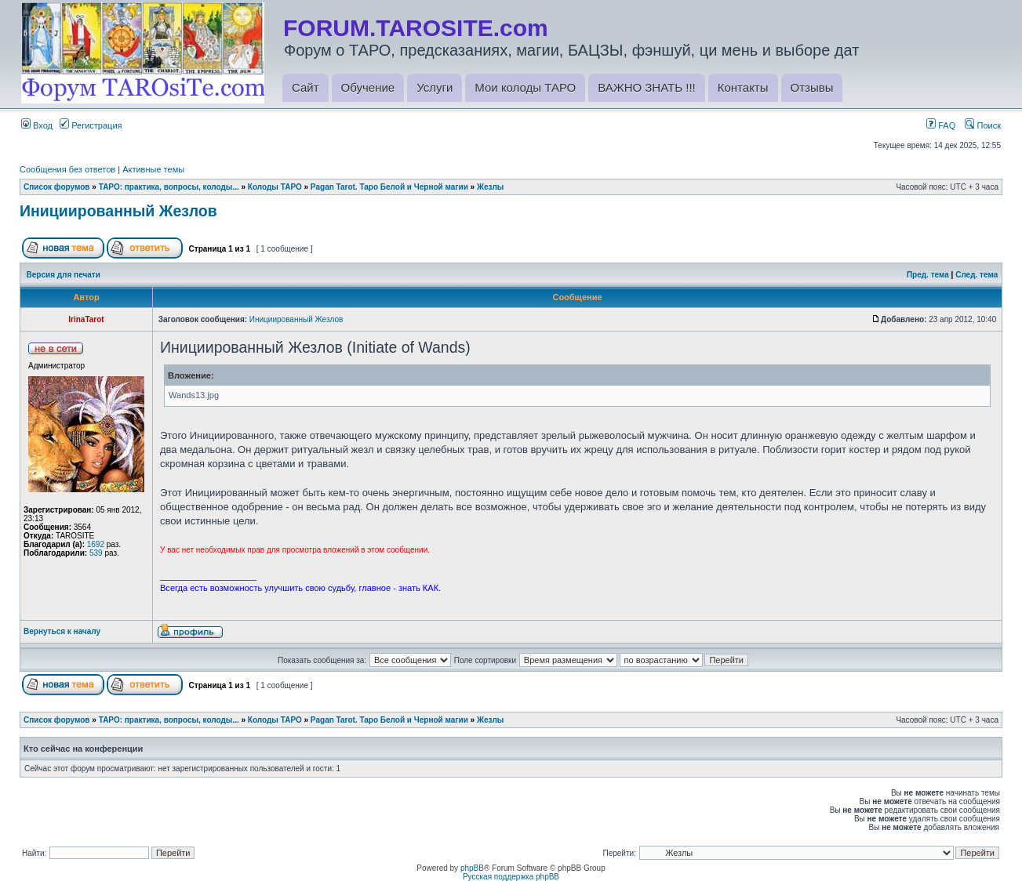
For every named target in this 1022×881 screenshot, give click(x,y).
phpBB (472, 868)
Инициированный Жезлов (118, 210)
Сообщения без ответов (67, 169)
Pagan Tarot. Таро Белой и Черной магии (389, 187)
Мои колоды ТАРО (525, 87)
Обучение (368, 87)
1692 (95, 544)
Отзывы (812, 87)
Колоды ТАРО (275, 187)
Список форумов (57, 187)
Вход (37, 125)
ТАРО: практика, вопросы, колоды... (169, 187)
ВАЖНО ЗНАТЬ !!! (646, 87)
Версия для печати (63, 274)
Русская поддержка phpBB (511, 876)
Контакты (743, 87)
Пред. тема (928, 274)
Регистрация (91, 125)
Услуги (434, 87)
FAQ (940, 125)
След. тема (976, 274)
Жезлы (490, 187)
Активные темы (153, 169)
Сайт (305, 87)
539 (96, 553)
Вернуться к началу (62, 631)
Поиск (983, 125)
